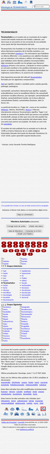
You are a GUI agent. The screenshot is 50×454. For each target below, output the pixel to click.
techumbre (26, 285)
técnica (6, 290)
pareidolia (8, 124)
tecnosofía (26, 295)
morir (37, 382)
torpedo (25, 324)
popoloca (19, 53)
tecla (5, 288)
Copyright (21, 422)
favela (30, 382)
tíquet (5, 319)
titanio (24, 319)
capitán (29, 403)
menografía (5, 382)
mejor (13, 401)
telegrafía (25, 307)
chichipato (16, 382)
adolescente (20, 403)
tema (5, 309)
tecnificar (7, 292)
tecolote (6, 297)
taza (5, 276)
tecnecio (25, 288)
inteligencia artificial (27, 429)
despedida (27, 394)
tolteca (24, 321)
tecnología (7, 295)
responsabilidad (7, 403)
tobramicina (8, 321)
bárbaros (4, 65)
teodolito (7, 312)
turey (5, 340)
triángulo (25, 331)
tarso (24, 263)
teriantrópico (27, 312)
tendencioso (27, 309)
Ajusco (28, 109)
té (22, 276)
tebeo (24, 280)
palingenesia (22, 401)
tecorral (25, 297)
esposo (41, 391)
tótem (5, 326)
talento (6, 261)
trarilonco (26, 328)
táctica (24, 259)
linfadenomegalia (17, 385)
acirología (5, 385)
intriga (31, 401)
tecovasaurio (8, 300)
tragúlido (25, 326)
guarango (39, 401)
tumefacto (26, 338)
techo (5, 285)
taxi (4, 271)
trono (24, 336)
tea (4, 278)
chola (35, 391)
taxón (5, 273)
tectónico (7, 307)
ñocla (35, 394)
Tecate (24, 283)
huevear (4, 391)
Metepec (4, 109)
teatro (5, 280)
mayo (36, 403)
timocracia (26, 316)
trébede (6, 331)
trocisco (6, 336)
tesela (5, 314)
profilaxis (27, 391)
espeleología (6, 394)
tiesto (5, 316)
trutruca (6, 338)
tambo (24, 261)
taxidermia (26, 271)
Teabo (24, 278)
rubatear (42, 385)
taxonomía (26, 273)
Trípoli (24, 333)
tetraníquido (27, 314)
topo (5, 324)
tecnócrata (26, 292)
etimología (5, 401)
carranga (43, 382)
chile (41, 403)
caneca (24, 382)
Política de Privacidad (9, 422)
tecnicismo (26, 290)
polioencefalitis (32, 385)
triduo (5, 333)
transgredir (7, 328)
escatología (17, 394)
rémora (12, 391)
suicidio (19, 391)
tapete (6, 263)
